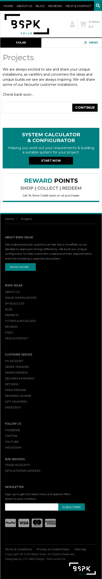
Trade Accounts (17, 465)
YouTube (12, 441)
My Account (14, 361)
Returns (11, 384)
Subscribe (71, 507)
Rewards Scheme (18, 396)
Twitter (11, 436)
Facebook (12, 430)
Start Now (51, 160)
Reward (51, 184)
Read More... (20, 267)
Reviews (55, 6)
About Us (24, 6)
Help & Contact (79, 6)
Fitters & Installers (20, 321)
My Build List (15, 303)
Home (8, 6)
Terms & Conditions (18, 549)
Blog (40, 6)
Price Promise (15, 390)
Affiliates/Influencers (22, 470)
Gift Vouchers (16, 401)
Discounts (13, 407)
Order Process (16, 372)
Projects (26, 219)
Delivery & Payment (20, 378)
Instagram (13, 447)
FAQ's (9, 332)
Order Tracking (17, 367)
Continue (85, 107)
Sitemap (80, 549)
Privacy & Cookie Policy (53, 549)
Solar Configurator (21, 44)
